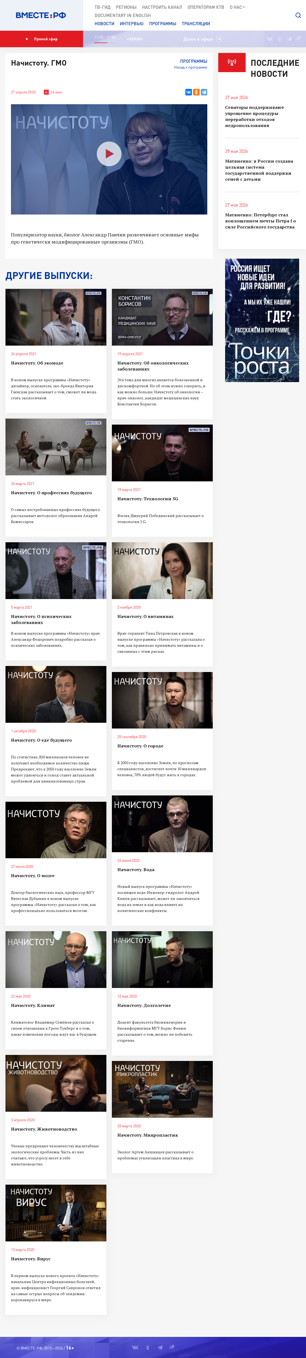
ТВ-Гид (102, 7)
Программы (162, 23)
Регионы (126, 7)
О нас (237, 7)
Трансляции (196, 23)
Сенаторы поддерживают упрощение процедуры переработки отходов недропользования (254, 116)
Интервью (132, 23)
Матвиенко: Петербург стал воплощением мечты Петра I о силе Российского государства (260, 221)
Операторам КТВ (206, 7)
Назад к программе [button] (190, 67)
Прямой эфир (42, 39)
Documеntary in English (123, 15)
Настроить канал (162, 7)
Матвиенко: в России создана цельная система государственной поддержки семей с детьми (259, 170)
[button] (298, 15)
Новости (104, 23)
